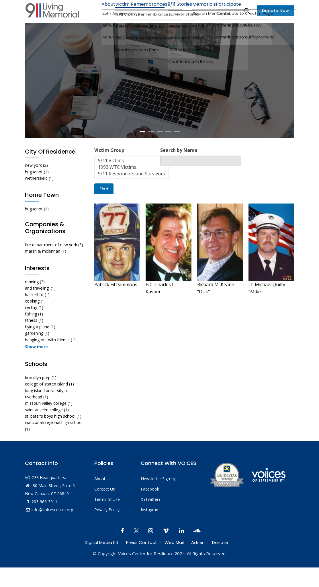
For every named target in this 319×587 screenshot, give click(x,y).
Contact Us (104, 508)
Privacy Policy (107, 529)
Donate (220, 562)
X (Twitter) (150, 519)
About (91, 11)
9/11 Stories (170, 11)
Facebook (150, 508)
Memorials (199, 11)
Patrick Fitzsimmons (115, 304)
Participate (227, 11)
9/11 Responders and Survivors (131, 193)
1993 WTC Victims (131, 186)
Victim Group (109, 169)
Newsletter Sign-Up (159, 498)
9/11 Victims (131, 180)
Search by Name (178, 169)
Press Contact (141, 562)
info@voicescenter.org (49, 529)
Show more (36, 366)
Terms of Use (107, 519)
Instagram (150, 529)
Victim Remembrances (128, 11)
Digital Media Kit (102, 562)
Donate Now (275, 20)
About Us (102, 498)
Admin (198, 562)
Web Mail (174, 562)
